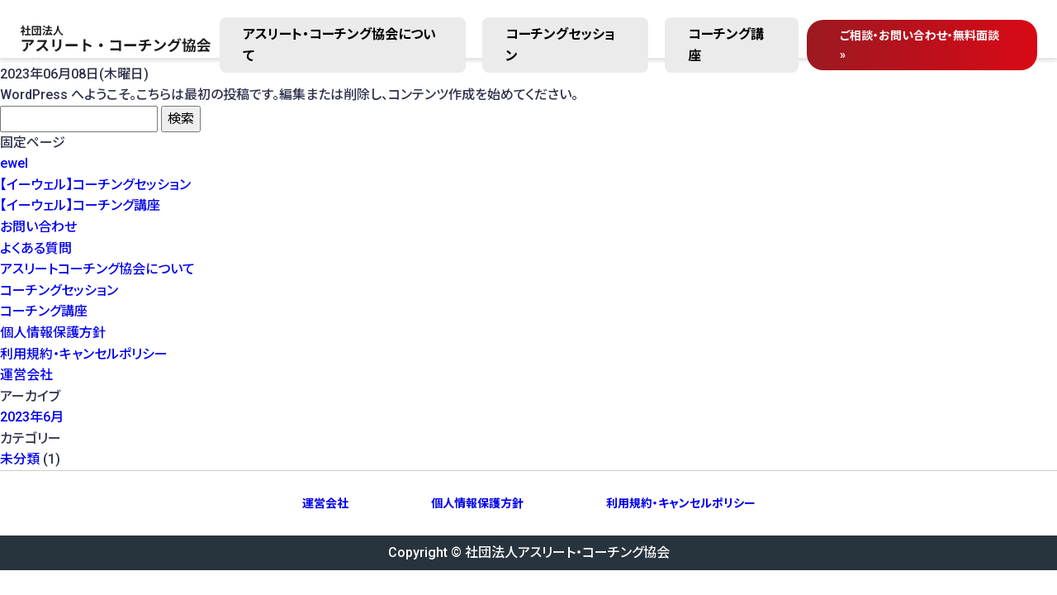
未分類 (20, 459)
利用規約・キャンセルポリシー (84, 354)
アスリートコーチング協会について (97, 269)
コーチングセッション (560, 45)
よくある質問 (36, 248)
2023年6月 (32, 417)
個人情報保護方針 (53, 332)
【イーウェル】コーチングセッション (95, 185)
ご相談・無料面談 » (919, 44)
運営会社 (26, 375)
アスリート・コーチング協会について (339, 45)
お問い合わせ (38, 227)
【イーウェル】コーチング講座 (80, 205)
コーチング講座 (726, 45)
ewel (14, 163)
